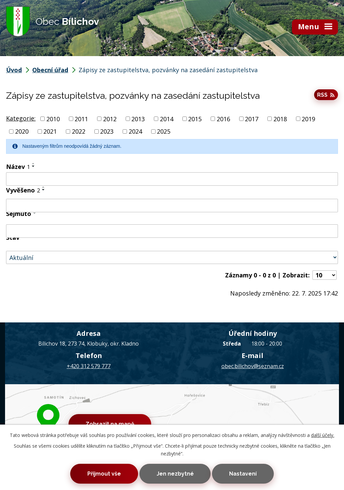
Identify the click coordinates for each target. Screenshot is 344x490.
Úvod (14, 70)
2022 (78, 131)
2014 (166, 119)
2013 (138, 119)
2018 (280, 119)
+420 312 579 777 (89, 366)
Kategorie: (21, 118)
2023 (107, 131)
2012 (110, 119)
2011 (81, 119)
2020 (22, 131)
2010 (53, 119)
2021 (50, 131)
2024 (135, 131)
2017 (251, 119)
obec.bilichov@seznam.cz (252, 366)
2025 (163, 131)
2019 (308, 119)
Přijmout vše (104, 474)
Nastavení (243, 474)
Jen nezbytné (175, 474)
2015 (195, 119)
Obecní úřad (50, 70)
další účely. (322, 435)
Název (18, 167)
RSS (326, 95)
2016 (223, 119)
